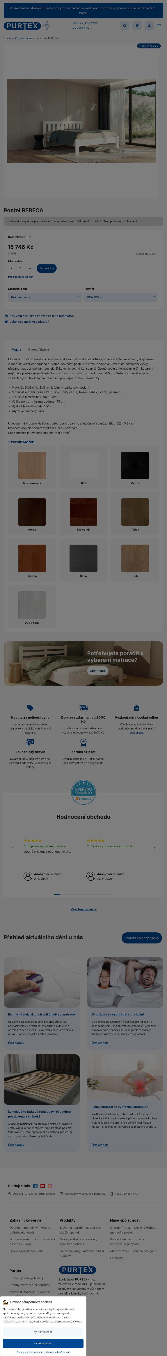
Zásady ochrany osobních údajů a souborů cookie (43, 1352)
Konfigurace (43, 1332)
